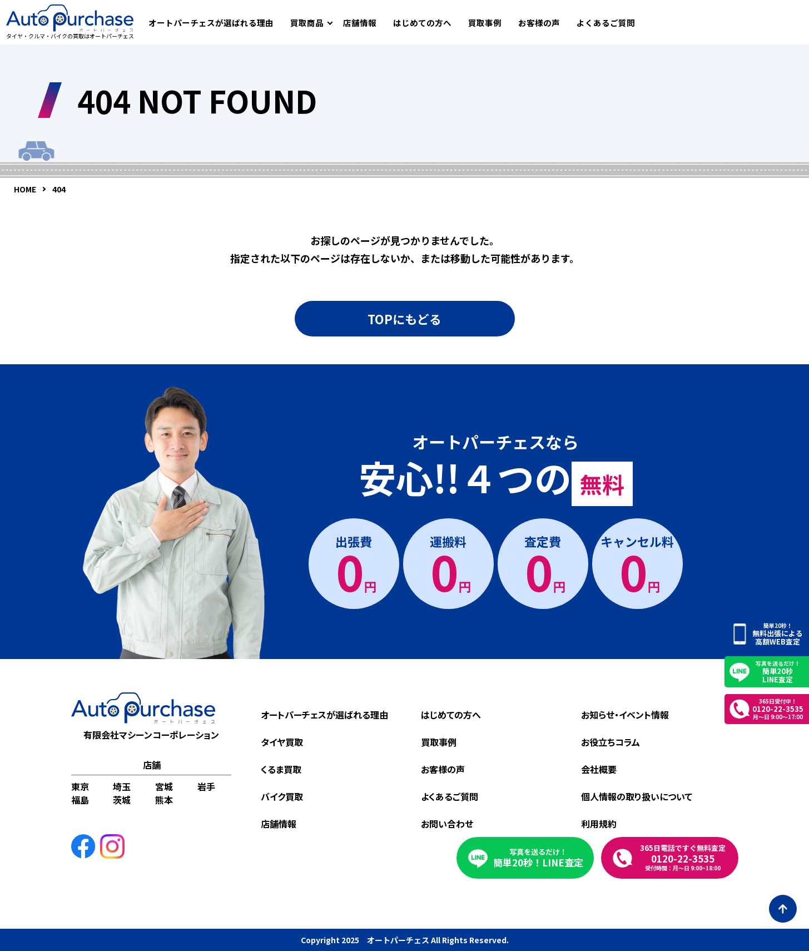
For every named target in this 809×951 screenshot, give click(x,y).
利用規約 (599, 823)
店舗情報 (359, 22)
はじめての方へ (422, 22)
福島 (80, 799)
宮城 (164, 786)
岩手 (206, 786)
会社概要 (599, 769)
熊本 (164, 799)
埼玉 (122, 786)
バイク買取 (282, 796)
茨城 (122, 799)
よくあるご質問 (606, 22)
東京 (80, 786)
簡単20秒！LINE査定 (538, 857)
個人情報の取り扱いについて (636, 796)
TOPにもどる (404, 319)
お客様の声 (539, 22)
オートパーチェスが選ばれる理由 (211, 22)
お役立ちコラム (610, 742)
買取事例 (485, 22)
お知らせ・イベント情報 (625, 714)
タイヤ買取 (282, 742)
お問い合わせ (447, 823)
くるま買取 (281, 769)
